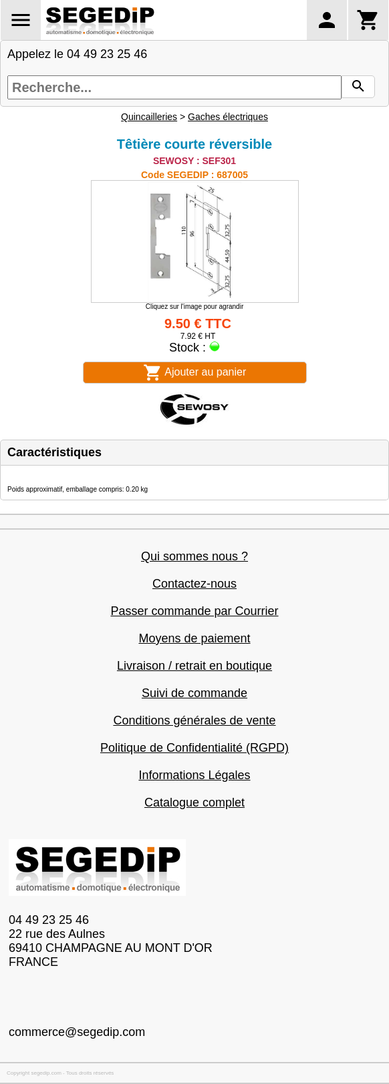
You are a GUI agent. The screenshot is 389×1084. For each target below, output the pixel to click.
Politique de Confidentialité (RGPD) (194, 747)
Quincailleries (149, 116)
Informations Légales (194, 775)
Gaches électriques (228, 116)
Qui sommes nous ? (194, 556)
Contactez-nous (194, 583)
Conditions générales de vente (194, 720)
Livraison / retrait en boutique (194, 665)
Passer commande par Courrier (194, 611)
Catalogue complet (194, 802)
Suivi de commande (194, 693)
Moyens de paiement (194, 638)
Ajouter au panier (194, 372)
